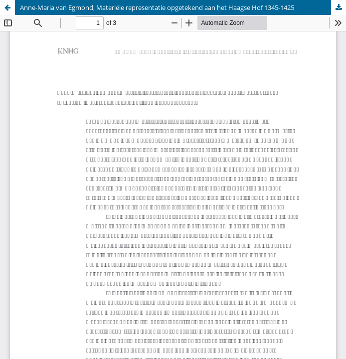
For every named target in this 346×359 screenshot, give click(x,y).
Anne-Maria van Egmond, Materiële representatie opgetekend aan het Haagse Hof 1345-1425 (157, 7)
